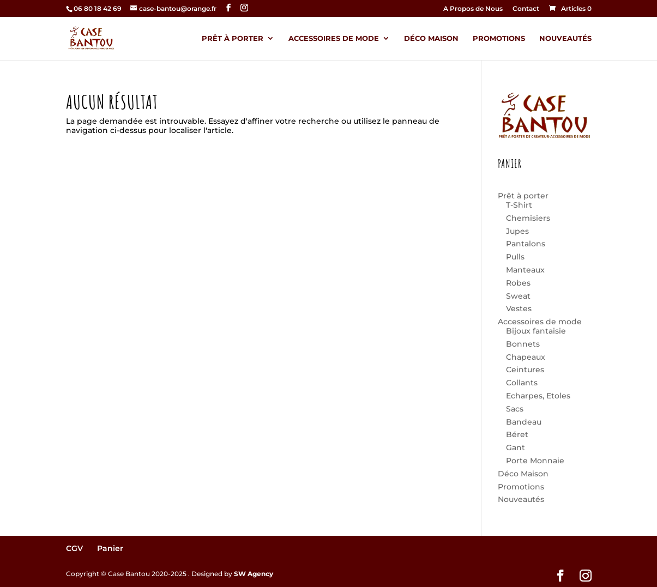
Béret (517, 434)
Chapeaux (525, 357)
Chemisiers (528, 218)
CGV (74, 548)
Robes (518, 283)
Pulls (515, 257)
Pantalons (525, 244)
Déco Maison (431, 38)
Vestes (519, 308)
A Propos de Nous (473, 9)
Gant (515, 447)
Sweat (518, 296)
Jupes (517, 231)
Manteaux (525, 270)
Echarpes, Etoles (538, 396)
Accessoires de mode (333, 38)
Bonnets (523, 344)
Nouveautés (565, 38)
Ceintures (525, 369)
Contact (526, 9)
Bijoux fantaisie (536, 331)
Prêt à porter (232, 38)
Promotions (499, 38)
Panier (110, 548)
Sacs (514, 409)
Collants (522, 383)
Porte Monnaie (535, 460)
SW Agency (253, 574)
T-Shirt (519, 205)
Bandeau (523, 422)
